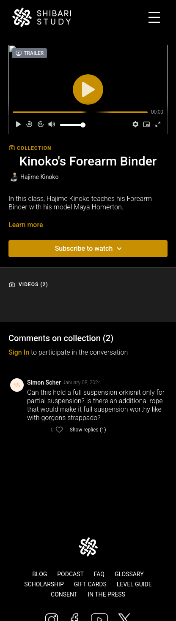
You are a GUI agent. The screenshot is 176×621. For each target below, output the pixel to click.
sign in (18, 352)
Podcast (70, 574)
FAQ (99, 574)
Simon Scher (44, 382)
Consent (64, 594)
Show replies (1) (88, 430)
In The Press (106, 594)
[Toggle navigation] (162, 17)
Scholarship (43, 584)
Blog (39, 574)
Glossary (129, 574)
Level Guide (134, 584)
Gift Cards (90, 584)
